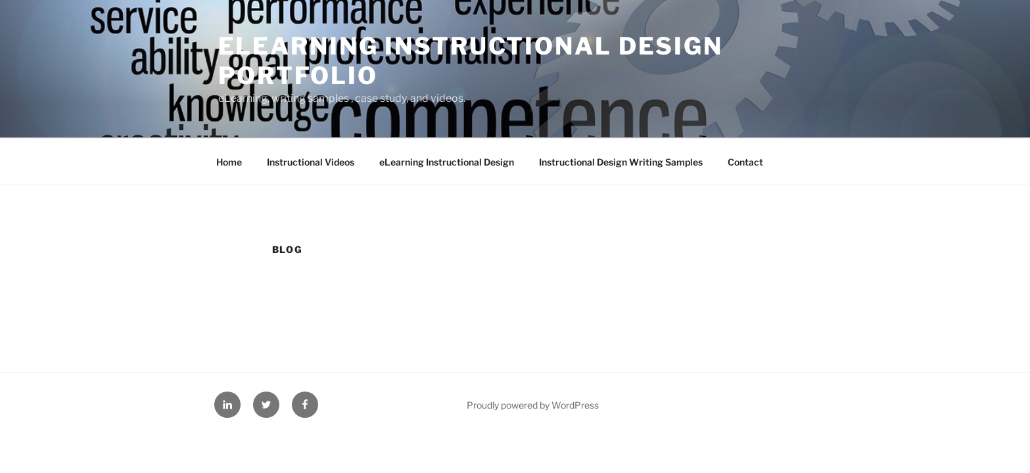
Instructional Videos (310, 162)
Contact (745, 162)
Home (229, 162)
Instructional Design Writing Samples (621, 162)
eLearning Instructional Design (446, 162)
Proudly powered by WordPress (533, 405)
